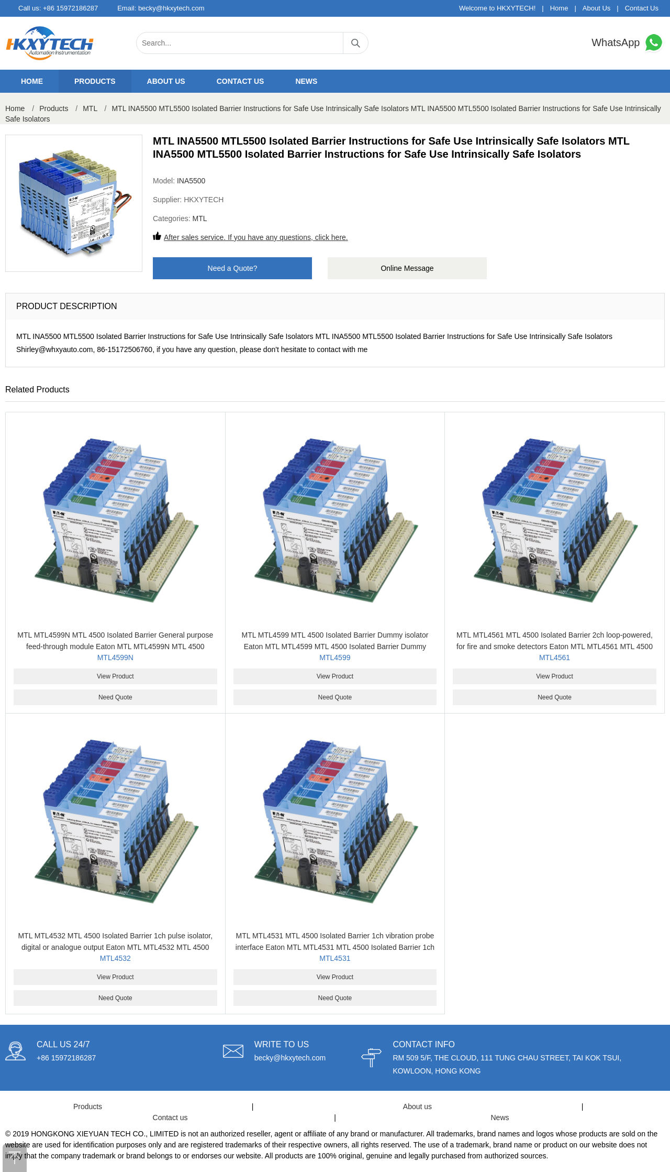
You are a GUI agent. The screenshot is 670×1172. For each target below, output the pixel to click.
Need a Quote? (233, 268)
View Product (115, 676)
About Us (596, 8)
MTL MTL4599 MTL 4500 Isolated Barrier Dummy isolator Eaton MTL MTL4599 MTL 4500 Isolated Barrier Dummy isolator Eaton (334, 646)
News (306, 81)
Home (559, 8)
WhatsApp (628, 42)
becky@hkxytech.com (171, 8)
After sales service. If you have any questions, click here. (256, 237)
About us (166, 81)
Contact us (240, 81)
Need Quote (115, 697)
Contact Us (641, 8)
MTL (90, 108)
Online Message (407, 268)
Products (95, 81)
